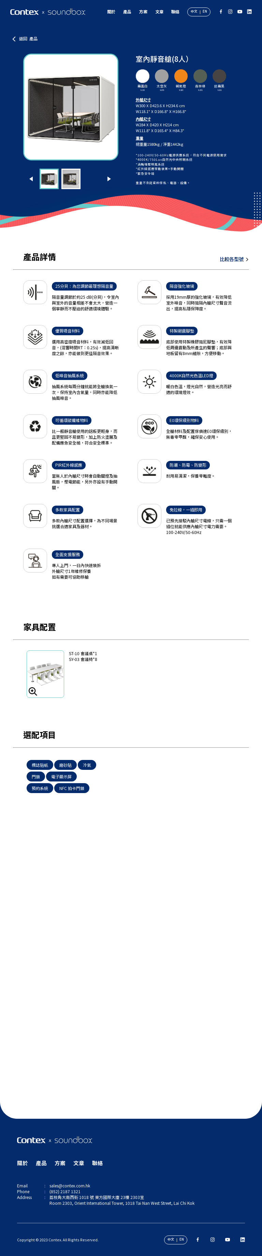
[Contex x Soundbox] (47, 11)
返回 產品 (28, 38)
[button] (32, 179)
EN (205, 12)
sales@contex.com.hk (69, 1185)
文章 (159, 11)
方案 (143, 11)
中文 (194, 12)
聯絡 (175, 11)
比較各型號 (232, 259)
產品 (127, 11)
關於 (111, 11)
